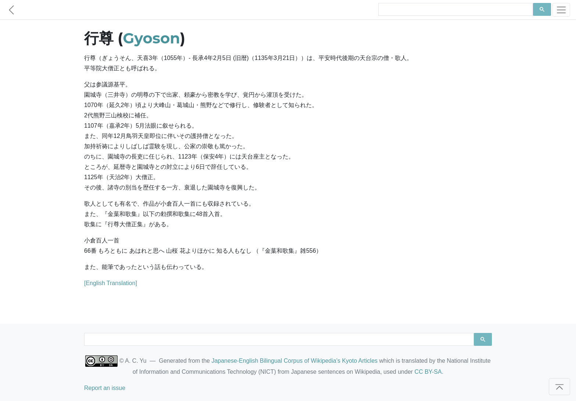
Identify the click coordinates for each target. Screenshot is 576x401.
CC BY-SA (428, 372)
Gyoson (151, 38)
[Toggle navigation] (561, 10)
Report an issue (104, 388)
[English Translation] (110, 283)
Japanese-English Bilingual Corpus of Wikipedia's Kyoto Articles (295, 361)
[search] (455, 9)
